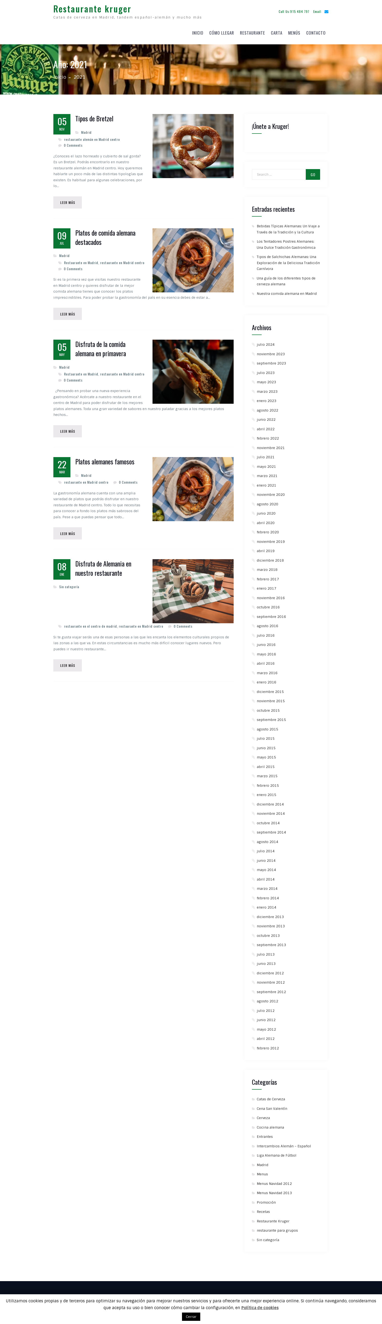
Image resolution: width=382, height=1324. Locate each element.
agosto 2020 (267, 503)
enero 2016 (266, 681)
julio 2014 (266, 850)
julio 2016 (266, 634)
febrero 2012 (268, 1047)
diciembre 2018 (270, 559)
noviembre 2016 (271, 597)
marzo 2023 (267, 390)
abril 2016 (266, 662)
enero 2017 (266, 587)
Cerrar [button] (191, 1316)
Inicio (197, 32)
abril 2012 (266, 1037)
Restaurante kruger (92, 7)
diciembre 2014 (270, 803)
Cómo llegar (221, 32)
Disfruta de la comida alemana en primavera (100, 348)
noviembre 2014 (271, 812)
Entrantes (265, 1135)
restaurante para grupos (277, 1229)
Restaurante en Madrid (81, 261)
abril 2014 (266, 878)
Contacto (316, 32)
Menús (294, 32)
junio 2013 (266, 962)
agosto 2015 (267, 728)
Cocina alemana (270, 1126)
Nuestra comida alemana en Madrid (287, 292)
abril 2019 (266, 549)
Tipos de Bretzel (94, 117)
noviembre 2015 (271, 700)
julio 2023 (266, 371)
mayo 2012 (266, 1028)
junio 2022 (266, 418)
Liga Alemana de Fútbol (276, 1154)
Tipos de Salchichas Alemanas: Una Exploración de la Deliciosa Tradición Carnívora (288, 261)
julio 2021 (266, 456)
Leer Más (68, 201)
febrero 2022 (268, 437)
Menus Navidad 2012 (274, 1182)
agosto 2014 (267, 840)
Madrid (86, 131)
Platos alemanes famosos (104, 461)
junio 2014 (266, 859)
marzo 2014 (267, 887)
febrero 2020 (268, 531)
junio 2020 (266, 512)
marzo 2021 (267, 474)
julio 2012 (266, 1009)
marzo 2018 (267, 568)
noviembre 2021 (271, 446)
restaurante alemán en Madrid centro (92, 138)
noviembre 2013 (271, 925)
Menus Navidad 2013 (274, 1192)
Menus (262, 1173)
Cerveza (263, 1116)
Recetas (263, 1210)
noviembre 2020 (271, 493)
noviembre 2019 (271, 540)
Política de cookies (260, 1307)
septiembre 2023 (271, 362)
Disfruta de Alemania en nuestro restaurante (103, 568)
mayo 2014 (266, 868)
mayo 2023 (266, 381)
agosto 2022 (267, 409)
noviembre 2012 (271, 981)
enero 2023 (266, 399)
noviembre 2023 (271, 353)
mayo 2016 (266, 653)
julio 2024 (266, 343)
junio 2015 (266, 747)
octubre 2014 (268, 822)
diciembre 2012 (270, 972)
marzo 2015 (267, 775)
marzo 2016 (267, 672)
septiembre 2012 (271, 990)
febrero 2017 (268, 578)
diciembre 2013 (270, 915)
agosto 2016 (267, 625)
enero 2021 (266, 484)
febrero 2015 (268, 784)
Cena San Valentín (272, 1107)
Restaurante (252, 32)
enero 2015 (266, 793)
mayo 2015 (266, 756)
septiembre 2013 (271, 943)
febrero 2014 (268, 897)
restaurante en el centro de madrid (90, 626)
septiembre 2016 (271, 615)
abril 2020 (266, 521)
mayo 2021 (266, 465)
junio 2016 (266, 643)
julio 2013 (266, 953)
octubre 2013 (268, 934)
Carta (276, 32)
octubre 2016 (268, 606)
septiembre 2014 (271, 831)
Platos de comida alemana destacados (105, 236)
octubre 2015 (268, 709)
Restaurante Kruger (273, 1220)
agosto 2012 (267, 1000)
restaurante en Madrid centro (122, 261)
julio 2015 (266, 737)
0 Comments (73, 143)
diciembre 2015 (270, 690)
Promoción (266, 1201)
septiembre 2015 (271, 718)
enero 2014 (266, 906)
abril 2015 (266, 765)
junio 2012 (266, 1019)
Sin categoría (69, 586)
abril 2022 (266, 428)
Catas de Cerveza (271, 1098)
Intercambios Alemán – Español (284, 1145)
